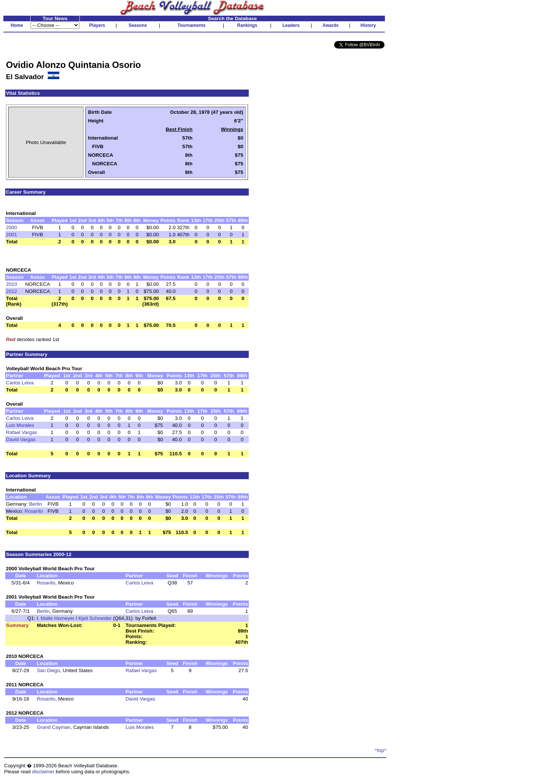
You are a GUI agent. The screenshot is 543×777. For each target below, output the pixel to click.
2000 (11, 227)
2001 (11, 234)
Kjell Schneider (95, 618)
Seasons (138, 25)
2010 (11, 284)
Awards (331, 25)
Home (16, 25)
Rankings (247, 25)
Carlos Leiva (20, 383)
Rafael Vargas (21, 432)
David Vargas (20, 439)
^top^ (380, 750)
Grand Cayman (53, 727)
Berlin (35, 504)
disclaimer (43, 771)
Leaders (290, 25)
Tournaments (191, 25)
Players (97, 25)
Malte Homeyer (57, 618)
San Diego (48, 670)
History (368, 25)
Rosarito (34, 511)
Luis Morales (20, 425)
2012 (11, 291)
